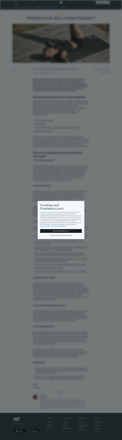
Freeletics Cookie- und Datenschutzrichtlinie (53, 226)
